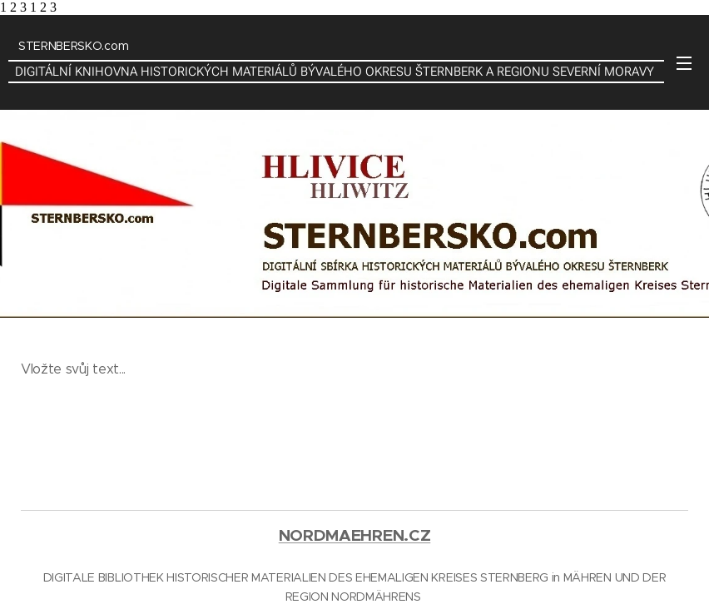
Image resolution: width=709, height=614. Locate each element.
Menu (684, 63)
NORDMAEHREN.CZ (355, 535)
